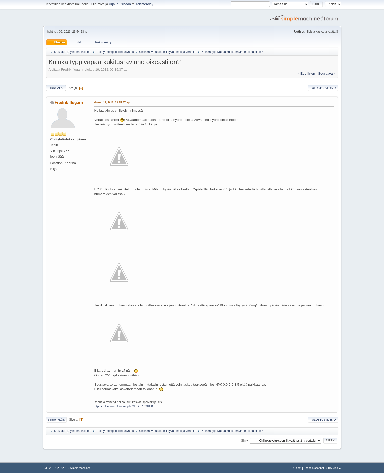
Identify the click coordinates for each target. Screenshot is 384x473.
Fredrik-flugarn (69, 102)
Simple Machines (80, 467)
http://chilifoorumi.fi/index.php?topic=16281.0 (123, 406)
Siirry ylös (56, 419)
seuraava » (326, 73)
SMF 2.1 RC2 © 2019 (55, 467)
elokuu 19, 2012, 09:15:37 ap (112, 102)
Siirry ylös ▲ (333, 467)
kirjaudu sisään (120, 4)
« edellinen (306, 73)
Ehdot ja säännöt (314, 467)
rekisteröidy (144, 4)
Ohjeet (297, 467)
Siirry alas (56, 87)
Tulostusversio (323, 87)
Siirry (244, 440)
